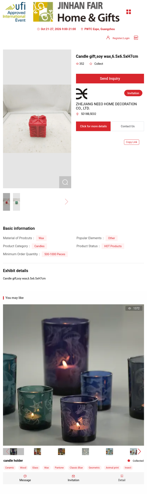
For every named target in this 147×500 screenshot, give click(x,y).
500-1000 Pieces (54, 254)
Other (111, 238)
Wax (41, 238)
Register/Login (121, 38)
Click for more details (93, 126)
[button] (139, 451)
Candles (39, 246)
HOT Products (113, 246)
